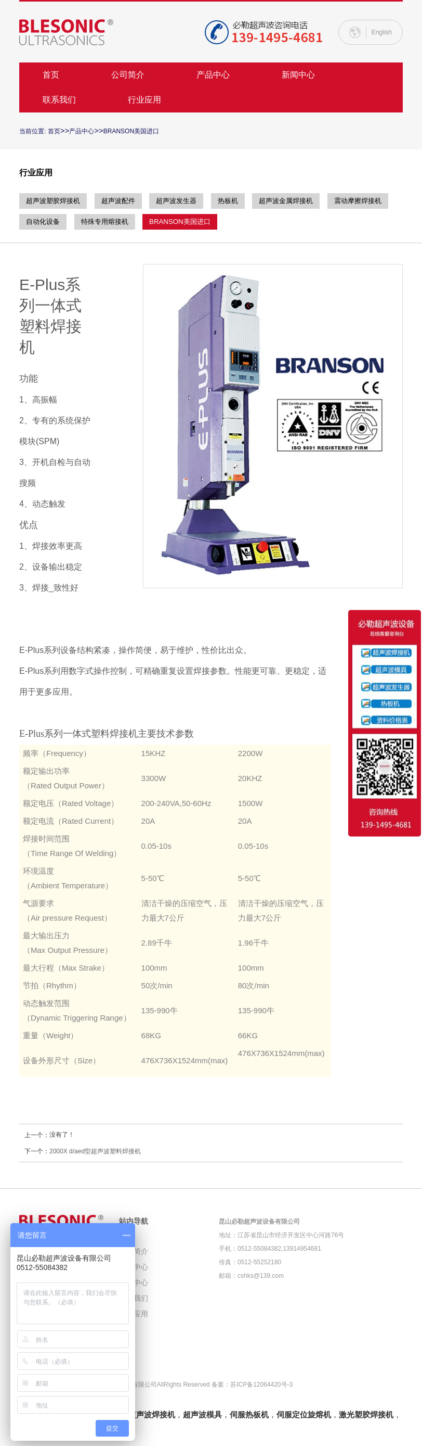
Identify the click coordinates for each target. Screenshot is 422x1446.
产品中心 (213, 74)
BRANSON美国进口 (131, 131)
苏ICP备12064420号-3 (261, 1384)
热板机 (243, 201)
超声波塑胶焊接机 (55, 201)
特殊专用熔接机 (183, 222)
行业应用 (144, 99)
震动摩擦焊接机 (51, 222)
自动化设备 (117, 222)
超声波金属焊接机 (305, 201)
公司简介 (127, 74)
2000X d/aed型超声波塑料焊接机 (95, 1151)
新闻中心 (298, 74)
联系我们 (59, 99)
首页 (51, 74)
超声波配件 (125, 201)
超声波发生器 (187, 201)
